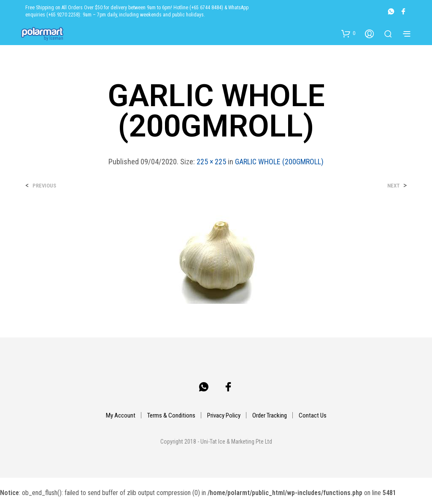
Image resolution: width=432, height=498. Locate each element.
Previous (44, 185)
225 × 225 (211, 161)
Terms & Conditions (171, 415)
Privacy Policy (223, 415)
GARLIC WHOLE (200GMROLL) (279, 161)
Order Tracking (269, 415)
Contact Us (313, 415)
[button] (348, 33)
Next (393, 185)
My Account (120, 415)
